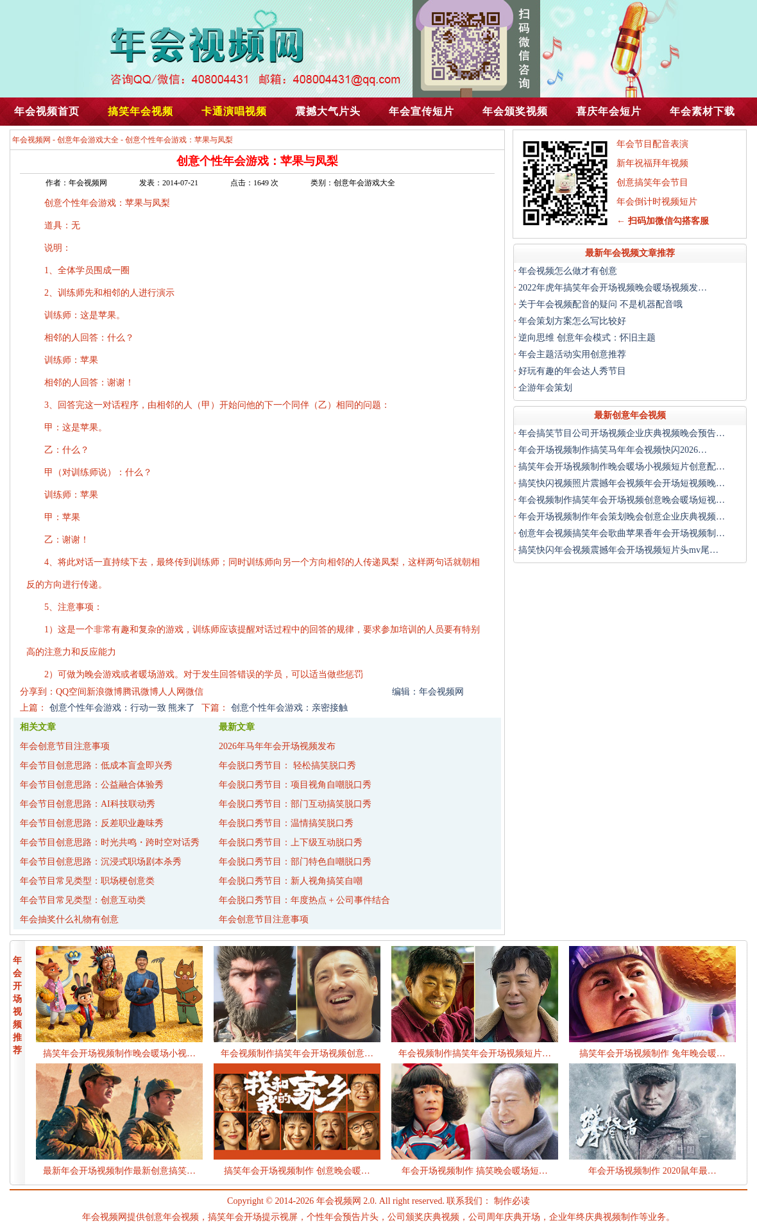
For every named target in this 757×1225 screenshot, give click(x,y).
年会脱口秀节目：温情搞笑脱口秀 (286, 823)
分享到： (38, 692)
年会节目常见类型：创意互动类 (83, 900)
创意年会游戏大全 (88, 139)
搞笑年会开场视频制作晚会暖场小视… (119, 1053)
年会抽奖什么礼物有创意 (69, 919)
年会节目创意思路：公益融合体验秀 (92, 785)
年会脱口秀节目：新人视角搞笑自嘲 (290, 881)
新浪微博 (105, 692)
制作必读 (512, 1201)
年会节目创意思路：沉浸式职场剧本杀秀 (101, 861)
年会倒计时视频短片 (657, 202)
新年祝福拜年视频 (652, 163)
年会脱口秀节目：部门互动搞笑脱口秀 (295, 804)
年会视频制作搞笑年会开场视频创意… (297, 1053)
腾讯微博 (140, 692)
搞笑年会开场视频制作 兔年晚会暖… (652, 1053)
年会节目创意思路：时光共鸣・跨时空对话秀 (110, 842)
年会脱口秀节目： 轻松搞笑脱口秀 (287, 765)
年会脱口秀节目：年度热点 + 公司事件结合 (304, 900)
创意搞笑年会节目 (652, 182)
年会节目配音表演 (652, 144)
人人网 (171, 692)
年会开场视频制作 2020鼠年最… (652, 1171)
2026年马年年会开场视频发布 (277, 746)
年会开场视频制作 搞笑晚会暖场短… (475, 1171)
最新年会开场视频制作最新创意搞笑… (119, 1171)
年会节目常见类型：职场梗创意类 (87, 881)
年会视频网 (31, 139)
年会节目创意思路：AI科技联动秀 (87, 804)
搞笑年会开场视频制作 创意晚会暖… (297, 1171)
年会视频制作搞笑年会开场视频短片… (474, 1053)
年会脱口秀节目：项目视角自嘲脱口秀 (295, 785)
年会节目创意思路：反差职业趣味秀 (92, 823)
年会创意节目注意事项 (65, 746)
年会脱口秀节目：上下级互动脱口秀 (290, 842)
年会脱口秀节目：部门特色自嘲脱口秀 (295, 861)
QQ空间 (71, 692)
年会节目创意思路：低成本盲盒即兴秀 (96, 765)
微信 (194, 692)
